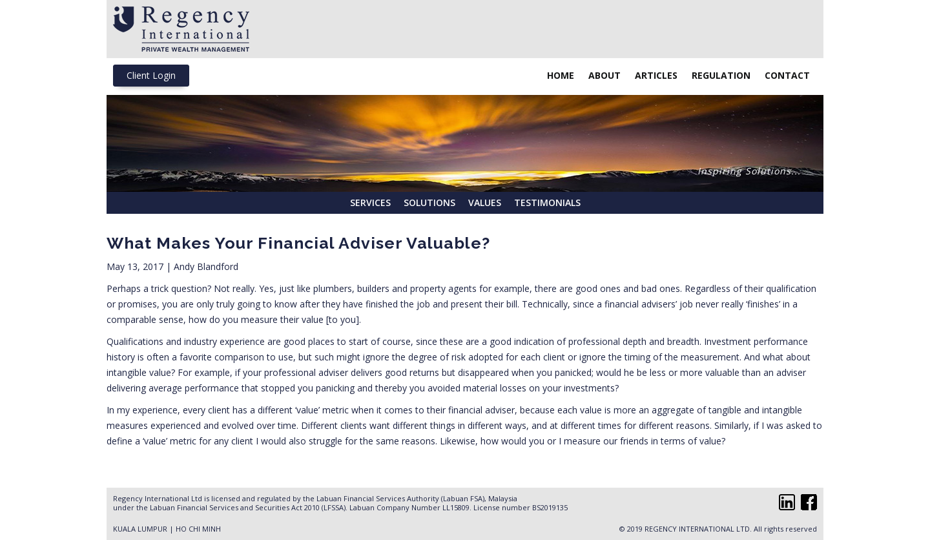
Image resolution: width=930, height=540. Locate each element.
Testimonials (547, 202)
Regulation (721, 75)
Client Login (151, 75)
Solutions (429, 202)
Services (370, 202)
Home (560, 75)
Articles (656, 75)
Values (484, 202)
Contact (787, 75)
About (604, 75)
